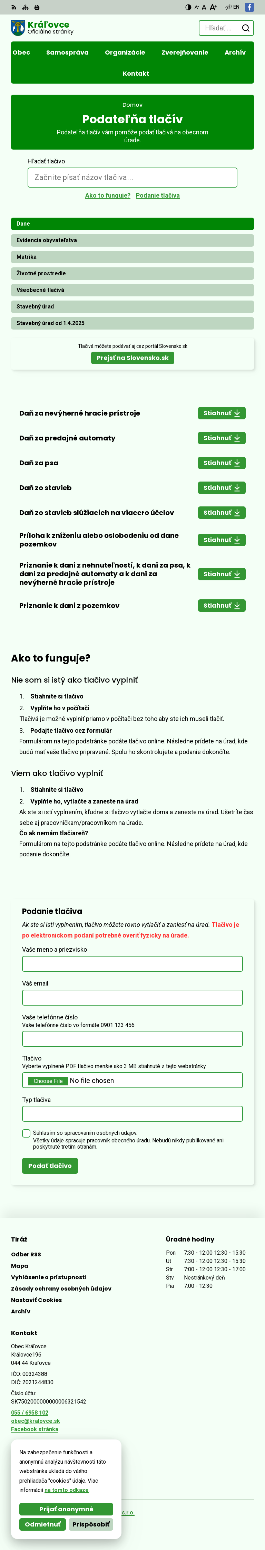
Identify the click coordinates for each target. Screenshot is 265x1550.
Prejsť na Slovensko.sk (133, 357)
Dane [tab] (23, 223)
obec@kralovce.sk (35, 1421)
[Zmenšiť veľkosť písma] (196, 7)
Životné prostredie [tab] (41, 273)
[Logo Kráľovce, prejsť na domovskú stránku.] (42, 28)
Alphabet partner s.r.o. (105, 1512)
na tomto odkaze (38, 1490)
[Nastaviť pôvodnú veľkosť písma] (204, 7)
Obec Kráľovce (93, 1522)
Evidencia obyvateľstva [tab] (47, 240)
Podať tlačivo (50, 1165)
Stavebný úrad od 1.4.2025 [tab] (51, 323)
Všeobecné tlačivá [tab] (40, 290)
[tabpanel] (132, 509)
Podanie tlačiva (158, 195)
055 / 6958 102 (29, 1412)
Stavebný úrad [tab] (35, 306)
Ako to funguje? (107, 195)
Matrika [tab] (27, 257)
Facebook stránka (34, 1429)
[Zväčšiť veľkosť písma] (213, 7)
